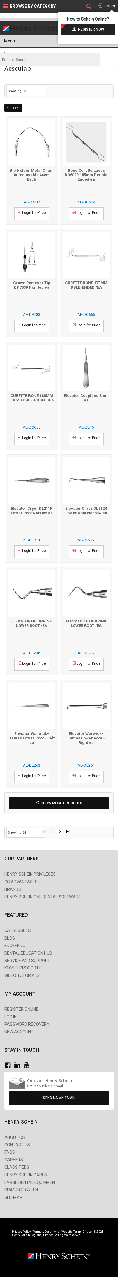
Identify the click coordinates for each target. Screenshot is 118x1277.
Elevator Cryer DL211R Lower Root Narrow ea (32, 510)
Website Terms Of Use (76, 1231)
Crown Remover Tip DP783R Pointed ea (31, 285)
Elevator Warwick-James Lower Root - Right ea (86, 738)
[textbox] (50, 59)
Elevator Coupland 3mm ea (86, 397)
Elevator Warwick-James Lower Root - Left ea (32, 738)
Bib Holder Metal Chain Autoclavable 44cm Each (32, 175)
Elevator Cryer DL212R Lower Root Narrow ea (86, 510)
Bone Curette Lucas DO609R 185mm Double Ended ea (86, 175)
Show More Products (61, 803)
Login (109, 6)
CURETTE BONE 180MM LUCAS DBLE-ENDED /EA (31, 397)
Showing (17, 91)
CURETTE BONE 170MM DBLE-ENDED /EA (86, 285)
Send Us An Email (59, 1098)
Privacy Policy (21, 1231)
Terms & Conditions (46, 1231)
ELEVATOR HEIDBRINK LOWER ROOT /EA (31, 623)
